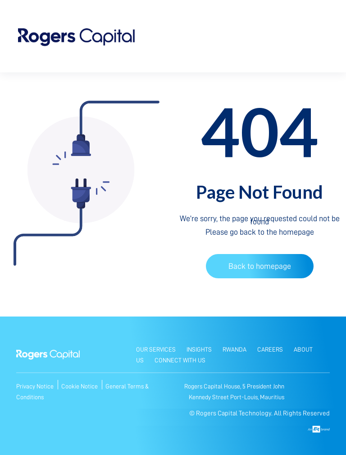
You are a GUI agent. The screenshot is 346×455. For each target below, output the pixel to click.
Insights (199, 349)
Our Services (156, 349)
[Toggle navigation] (316, 39)
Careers (270, 349)
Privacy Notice (35, 386)
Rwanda (234, 349)
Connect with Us (180, 360)
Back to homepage (259, 266)
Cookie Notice (80, 386)
